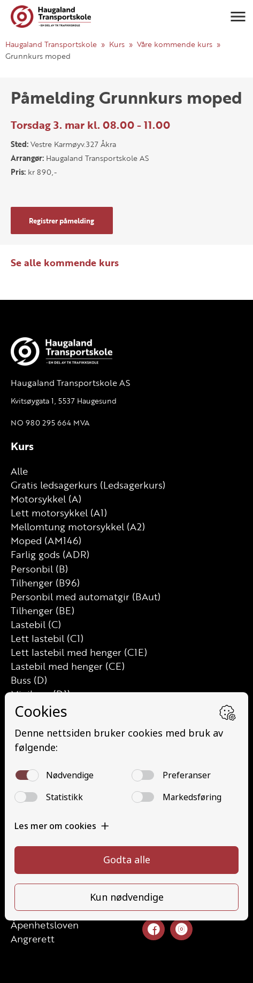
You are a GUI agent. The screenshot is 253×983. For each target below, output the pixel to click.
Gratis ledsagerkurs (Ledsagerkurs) (88, 485)
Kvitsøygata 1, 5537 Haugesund (64, 400)
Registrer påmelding (61, 220)
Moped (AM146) (46, 540)
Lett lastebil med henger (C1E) (79, 652)
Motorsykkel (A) (46, 499)
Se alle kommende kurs (65, 262)
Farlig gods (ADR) (50, 554)
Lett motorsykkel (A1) (59, 513)
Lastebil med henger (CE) (68, 666)
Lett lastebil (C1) (47, 638)
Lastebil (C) (36, 624)
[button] (238, 16)
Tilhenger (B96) (45, 583)
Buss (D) (29, 680)
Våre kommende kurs (174, 44)
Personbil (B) (39, 569)
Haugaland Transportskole (51, 44)
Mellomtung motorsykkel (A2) (78, 526)
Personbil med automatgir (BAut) (85, 596)
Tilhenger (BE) (42, 610)
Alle (19, 471)
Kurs (117, 44)
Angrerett (33, 939)
